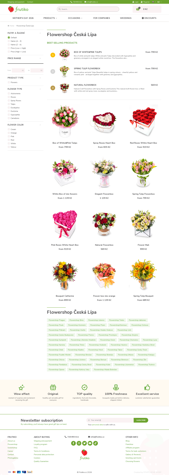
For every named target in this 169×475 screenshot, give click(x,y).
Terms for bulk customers (136, 451)
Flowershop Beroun (98, 359)
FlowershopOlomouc (118, 325)
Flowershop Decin (107, 340)
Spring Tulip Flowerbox (87, 68)
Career (10, 451)
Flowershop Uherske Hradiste (83, 340)
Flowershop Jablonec (137, 320)
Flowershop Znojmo (130, 335)
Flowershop (12, 444)
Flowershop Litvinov (77, 359)
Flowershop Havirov (119, 345)
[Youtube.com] (90, 443)
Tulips (13, 104)
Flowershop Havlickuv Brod (143, 345)
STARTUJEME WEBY (152, 472)
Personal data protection (44, 454)
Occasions (75, 18)
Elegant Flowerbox (104, 194)
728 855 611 (76, 2)
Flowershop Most (95, 350)
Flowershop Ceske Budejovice (61, 335)
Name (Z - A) (16, 44)
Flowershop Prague (57, 320)
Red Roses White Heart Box (143, 143)
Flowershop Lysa (150, 340)
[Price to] (36, 70)
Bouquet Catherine (65, 296)
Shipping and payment (16, 2)
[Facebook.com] (73, 443)
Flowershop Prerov (86, 335)
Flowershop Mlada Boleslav (105, 369)
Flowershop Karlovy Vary (79, 369)
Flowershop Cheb (56, 350)
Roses (13, 97)
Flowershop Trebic (116, 320)
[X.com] (84, 443)
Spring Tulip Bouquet (143, 296)
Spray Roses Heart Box (104, 143)
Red (12, 140)
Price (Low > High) (18, 48)
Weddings (125, 18)
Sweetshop (12, 447)
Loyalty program (40, 444)
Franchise (129, 444)
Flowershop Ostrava (139, 325)
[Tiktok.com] (95, 443)
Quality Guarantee (41, 461)
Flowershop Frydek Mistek (60, 354)
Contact (30, 2)
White (13, 143)
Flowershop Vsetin (77, 330)
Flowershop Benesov (120, 359)
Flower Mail (143, 245)
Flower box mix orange (104, 296)
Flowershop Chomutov (129, 340)
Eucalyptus (15, 107)
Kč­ (158, 2)
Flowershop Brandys (104, 354)
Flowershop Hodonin (97, 345)
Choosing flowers (133, 461)
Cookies (37, 458)
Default (14, 37)
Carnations (15, 118)
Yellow (13, 147)
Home (11, 26)
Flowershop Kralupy (146, 354)
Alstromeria (15, 93)
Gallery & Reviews (133, 454)
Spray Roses (16, 100)
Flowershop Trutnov (146, 364)
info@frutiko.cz (91, 2)
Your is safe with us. (101, 424)
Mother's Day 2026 (23, 18)
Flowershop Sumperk (57, 340)
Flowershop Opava (56, 369)
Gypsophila (15, 114)
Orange (14, 133)
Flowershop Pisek (56, 325)
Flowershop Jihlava (125, 354)
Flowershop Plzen (97, 325)
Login (135, 2)
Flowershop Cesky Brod (81, 364)
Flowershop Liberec (96, 320)
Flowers (14, 82)
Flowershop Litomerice (124, 364)
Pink (12, 136)
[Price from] (17, 70)
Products (51, 18)
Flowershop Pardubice (58, 364)
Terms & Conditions (42, 451)
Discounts (149, 18)
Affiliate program (132, 447)
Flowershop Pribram (57, 330)
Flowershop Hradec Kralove (101, 330)
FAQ (36, 447)
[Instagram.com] (79, 443)
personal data (97, 424)
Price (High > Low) (18, 51)
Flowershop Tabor (115, 350)
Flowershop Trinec (76, 345)
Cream (13, 129)
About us (11, 441)
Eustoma (14, 111)
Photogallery (13, 458)
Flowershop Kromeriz (77, 325)
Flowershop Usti (124, 330)
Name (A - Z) (16, 41)
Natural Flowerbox (85, 85)
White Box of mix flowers (64, 194)
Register (145, 2)
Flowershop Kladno (76, 350)
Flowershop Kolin (103, 364)
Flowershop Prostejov (108, 335)
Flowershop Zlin (139, 359)
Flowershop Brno (76, 320)
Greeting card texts (133, 458)
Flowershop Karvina (57, 345)
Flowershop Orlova (56, 359)
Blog (127, 441)
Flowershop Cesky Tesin (137, 350)
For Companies (101, 18)
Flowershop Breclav (83, 354)
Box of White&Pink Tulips (88, 52)
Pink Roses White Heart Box (65, 245)
